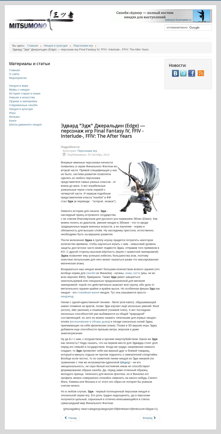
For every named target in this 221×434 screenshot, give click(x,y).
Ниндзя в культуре (21, 109)
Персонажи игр (87, 150)
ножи (128, 273)
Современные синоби (23, 105)
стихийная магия (88, 292)
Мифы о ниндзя (19, 89)
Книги (12, 120)
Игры (12, 112)
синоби (91, 273)
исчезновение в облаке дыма (90, 321)
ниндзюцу (67, 296)
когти (137, 273)
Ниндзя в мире (18, 85)
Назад (70, 418)
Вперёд (149, 418)
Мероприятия (18, 78)
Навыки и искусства (22, 97)
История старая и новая (24, 93)
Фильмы (14, 116)
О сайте (14, 74)
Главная (14, 70)
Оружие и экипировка (23, 101)
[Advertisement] (115, 89)
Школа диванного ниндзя (25, 124)
